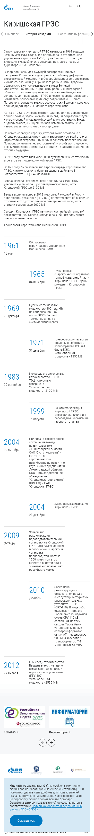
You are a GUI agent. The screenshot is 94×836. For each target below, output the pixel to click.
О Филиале (11, 34)
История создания (38, 34)
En (70, 6)
